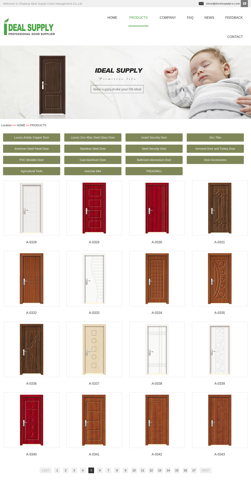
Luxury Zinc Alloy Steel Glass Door (93, 137)
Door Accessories (215, 160)
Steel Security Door (154, 148)
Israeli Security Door (154, 137)
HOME (21, 125)
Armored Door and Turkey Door (215, 148)
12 (151, 470)
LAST (45, 470)
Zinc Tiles (215, 137)
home (112, 17)
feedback (234, 17)
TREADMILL (154, 171)
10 (134, 470)
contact (235, 37)
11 (142, 470)
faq (190, 17)
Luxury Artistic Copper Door (31, 137)
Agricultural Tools (31, 171)
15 (177, 470)
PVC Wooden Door (32, 160)
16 (185, 470)
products (138, 17)
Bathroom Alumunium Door (154, 160)
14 (168, 470)
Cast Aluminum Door (93, 160)
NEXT (205, 470)
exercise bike (92, 171)
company (168, 17)
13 (159, 470)
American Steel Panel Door (31, 148)
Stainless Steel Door (93, 148)
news (209, 17)
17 (193, 470)
